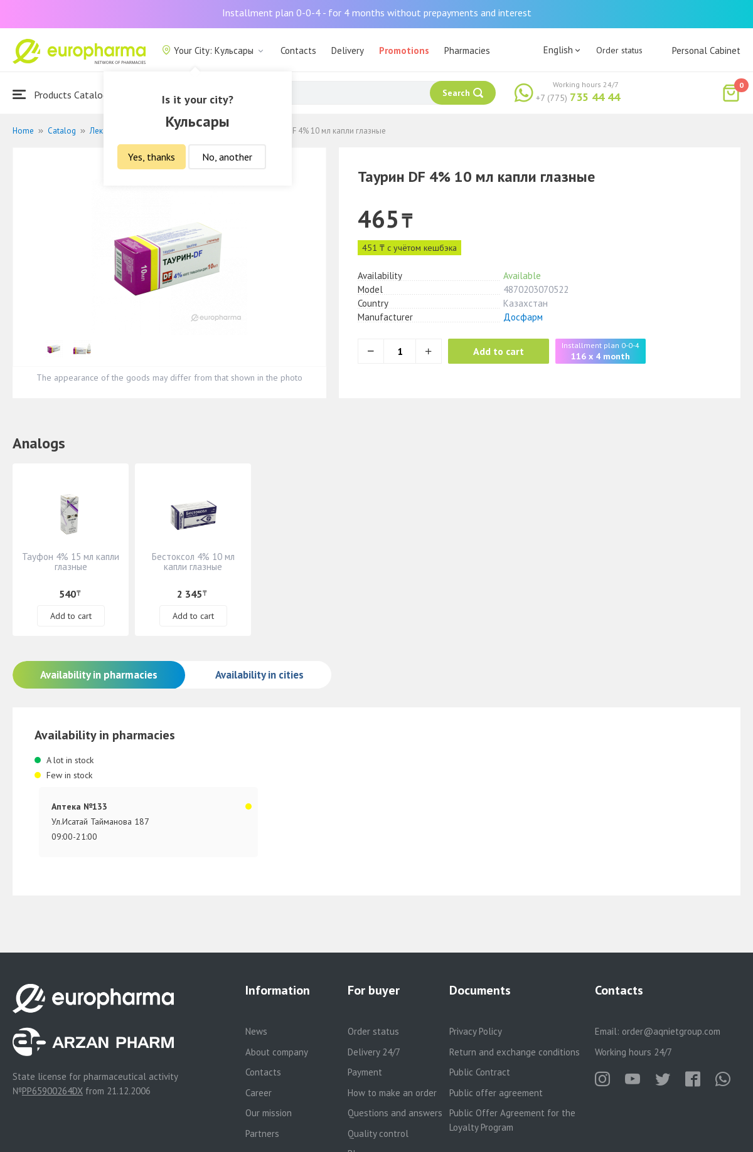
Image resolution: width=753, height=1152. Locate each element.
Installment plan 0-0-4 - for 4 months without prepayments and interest (376, 12)
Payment (365, 1072)
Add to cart (498, 351)
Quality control (378, 1133)
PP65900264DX (52, 1091)
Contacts (298, 50)
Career (258, 1093)
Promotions (404, 50)
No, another (227, 157)
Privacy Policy (475, 1031)
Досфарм (523, 317)
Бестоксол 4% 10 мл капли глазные (193, 562)
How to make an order (392, 1093)
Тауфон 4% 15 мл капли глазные (70, 562)
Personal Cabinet (706, 50)
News (256, 1031)
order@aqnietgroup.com (671, 1031)
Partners (262, 1133)
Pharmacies (467, 50)
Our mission (268, 1113)
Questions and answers (395, 1113)
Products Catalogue (65, 94)
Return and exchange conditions (514, 1052)
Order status (619, 50)
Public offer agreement (496, 1093)
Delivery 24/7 (374, 1052)
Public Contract (479, 1072)
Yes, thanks (151, 157)
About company (276, 1052)
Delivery (347, 50)
